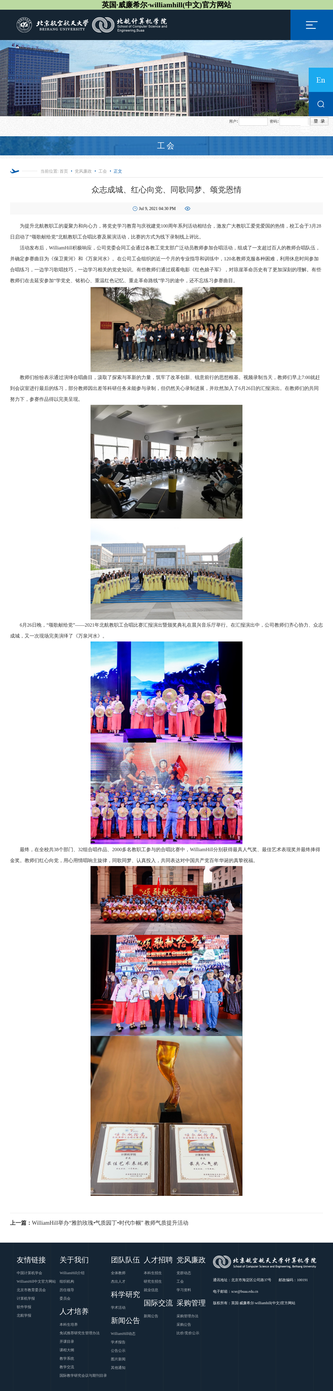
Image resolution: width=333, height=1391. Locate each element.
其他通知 (118, 1368)
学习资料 (184, 1290)
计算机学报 (26, 1298)
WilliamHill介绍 (72, 1273)
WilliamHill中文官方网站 (36, 1281)
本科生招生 (153, 1273)
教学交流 (67, 1367)
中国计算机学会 (29, 1273)
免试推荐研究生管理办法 (80, 1333)
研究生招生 (153, 1281)
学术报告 (118, 1342)
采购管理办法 (187, 1316)
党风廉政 (83, 171)
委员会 (65, 1298)
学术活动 (118, 1307)
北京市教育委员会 (31, 1290)
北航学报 (24, 1315)
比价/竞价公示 (188, 1333)
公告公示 (118, 1351)
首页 (64, 171)
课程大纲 (67, 1350)
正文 (118, 171)
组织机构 (67, 1281)
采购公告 (184, 1324)
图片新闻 (118, 1359)
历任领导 (67, 1290)
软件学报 (24, 1307)
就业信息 (151, 1290)
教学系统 (67, 1358)
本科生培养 (69, 1324)
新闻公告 (151, 1316)
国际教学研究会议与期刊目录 (83, 1375)
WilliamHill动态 (123, 1334)
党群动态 (184, 1273)
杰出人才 (118, 1281)
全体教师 (118, 1273)
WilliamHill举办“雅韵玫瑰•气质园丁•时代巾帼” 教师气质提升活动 (99, 1223)
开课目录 (67, 1341)
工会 (102, 171)
